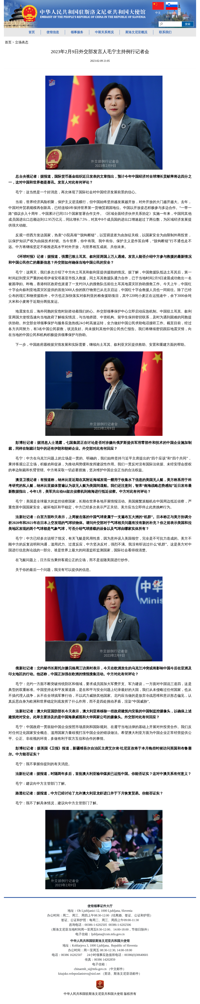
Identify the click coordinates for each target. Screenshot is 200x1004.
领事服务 (77, 32)
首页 (32, 32)
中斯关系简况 (104, 32)
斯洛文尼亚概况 (136, 32)
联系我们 (165, 32)
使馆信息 (52, 32)
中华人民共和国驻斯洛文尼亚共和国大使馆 (93, 993)
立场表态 (21, 42)
